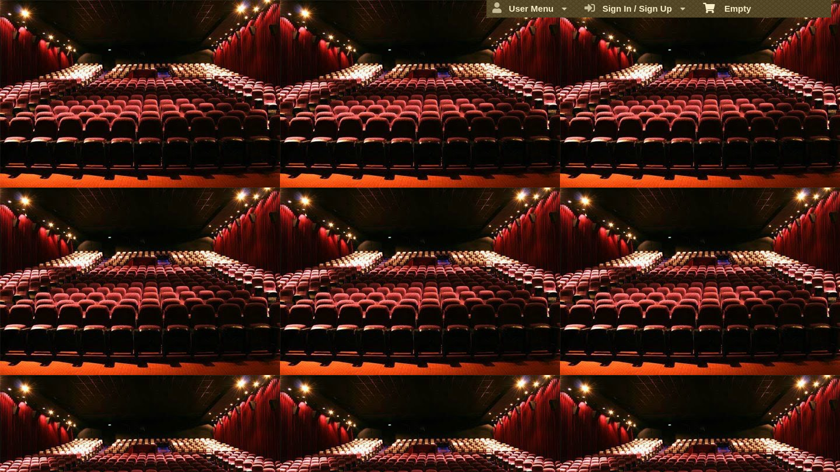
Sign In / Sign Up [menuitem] (634, 8)
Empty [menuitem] (727, 7)
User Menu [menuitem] (529, 8)
